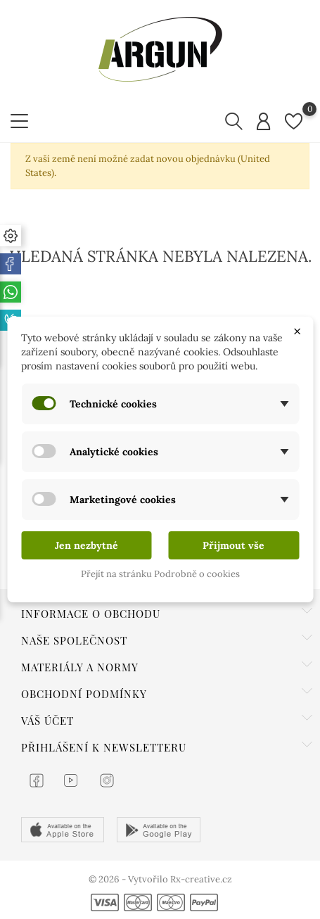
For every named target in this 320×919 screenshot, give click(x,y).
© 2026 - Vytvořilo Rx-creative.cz (160, 879)
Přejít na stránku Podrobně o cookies (160, 574)
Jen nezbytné (86, 545)
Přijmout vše (233, 545)
